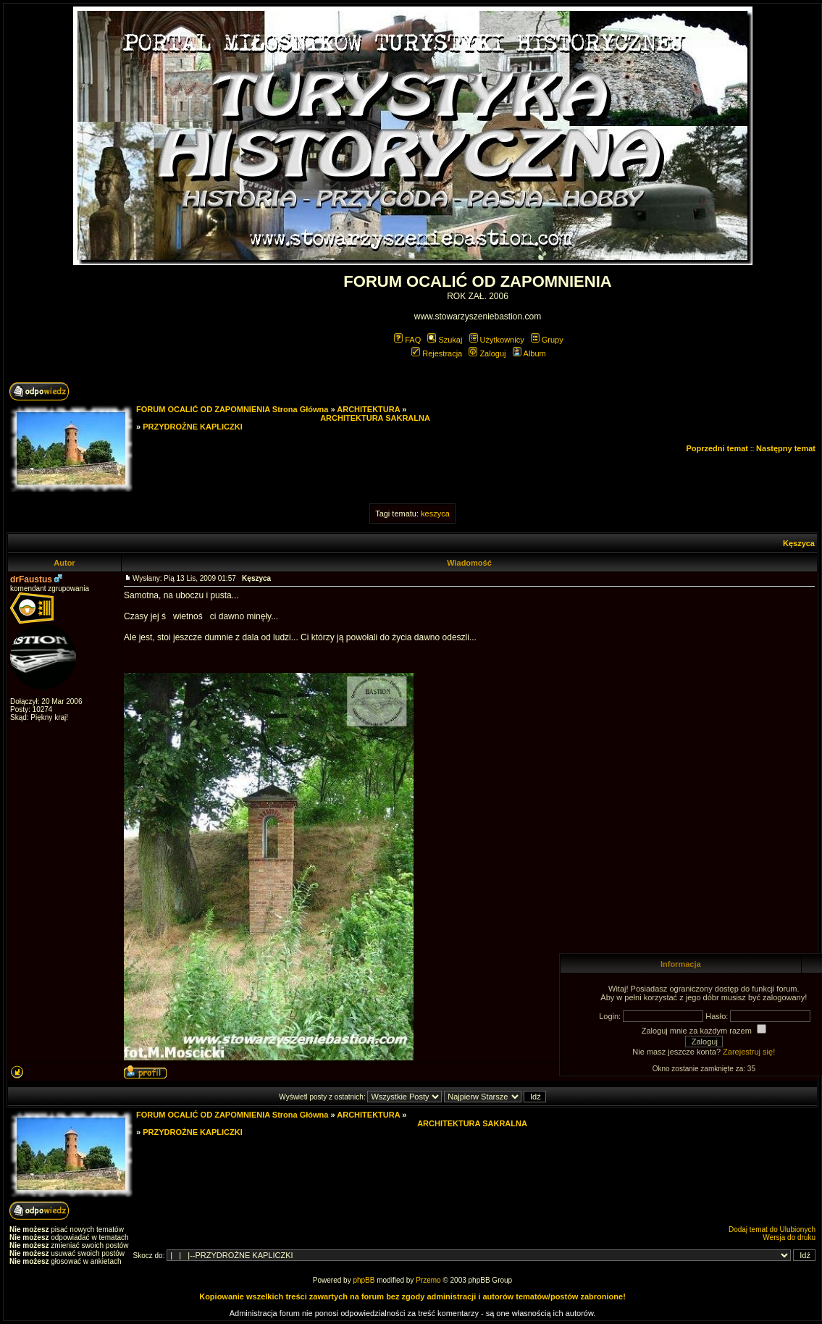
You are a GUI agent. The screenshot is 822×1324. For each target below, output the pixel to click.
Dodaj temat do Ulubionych (772, 1229)
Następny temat (785, 448)
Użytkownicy (496, 339)
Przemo (428, 1280)
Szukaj (444, 339)
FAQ (407, 339)
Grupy (547, 339)
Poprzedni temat (717, 448)
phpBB (363, 1280)
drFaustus (31, 579)
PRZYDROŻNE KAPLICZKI (193, 426)
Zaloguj (487, 353)
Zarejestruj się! (749, 1051)
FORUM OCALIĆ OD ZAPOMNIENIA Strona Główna (232, 409)
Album (529, 353)
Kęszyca (799, 543)
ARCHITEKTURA (368, 409)
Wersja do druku (789, 1237)
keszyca (435, 513)
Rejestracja (436, 353)
